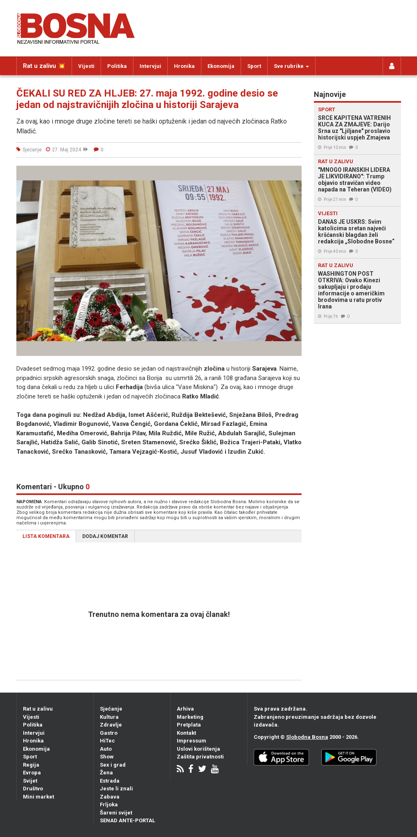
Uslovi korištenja (198, 749)
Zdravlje (111, 725)
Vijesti (86, 66)
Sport (254, 66)
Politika (117, 66)
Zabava (109, 797)
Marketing (190, 717)
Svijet (30, 781)
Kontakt (186, 733)
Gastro (108, 733)
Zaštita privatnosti (200, 757)
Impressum (191, 741)
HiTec (107, 741)
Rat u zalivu (38, 709)
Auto (106, 749)
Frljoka (109, 804)
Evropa (32, 773)
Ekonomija (220, 66)
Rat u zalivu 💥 (44, 66)
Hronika (184, 66)
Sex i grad (113, 765)
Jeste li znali (116, 788)
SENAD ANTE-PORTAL (127, 820)
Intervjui (150, 66)
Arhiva (185, 709)
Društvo (33, 788)
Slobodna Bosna (307, 737)
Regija (31, 765)
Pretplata (189, 725)
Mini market (38, 797)
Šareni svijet (116, 813)
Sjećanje (111, 709)
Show (107, 757)
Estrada (109, 781)
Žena (106, 773)
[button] (294, 173)
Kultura (109, 717)
